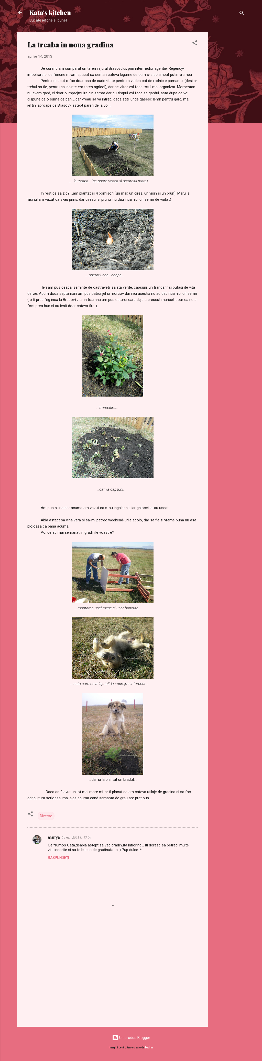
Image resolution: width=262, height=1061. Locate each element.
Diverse (46, 816)
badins (149, 1047)
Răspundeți (58, 858)
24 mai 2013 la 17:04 (76, 838)
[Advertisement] (228, 109)
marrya (54, 837)
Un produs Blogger (131, 1037)
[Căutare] (242, 14)
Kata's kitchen (50, 12)
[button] (195, 44)
